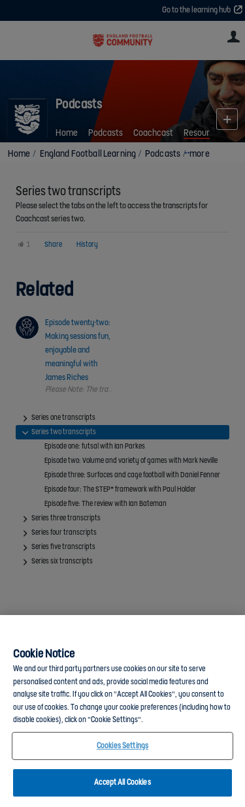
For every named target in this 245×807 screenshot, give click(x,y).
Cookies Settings (122, 746)
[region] (122, 711)
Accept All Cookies (122, 782)
